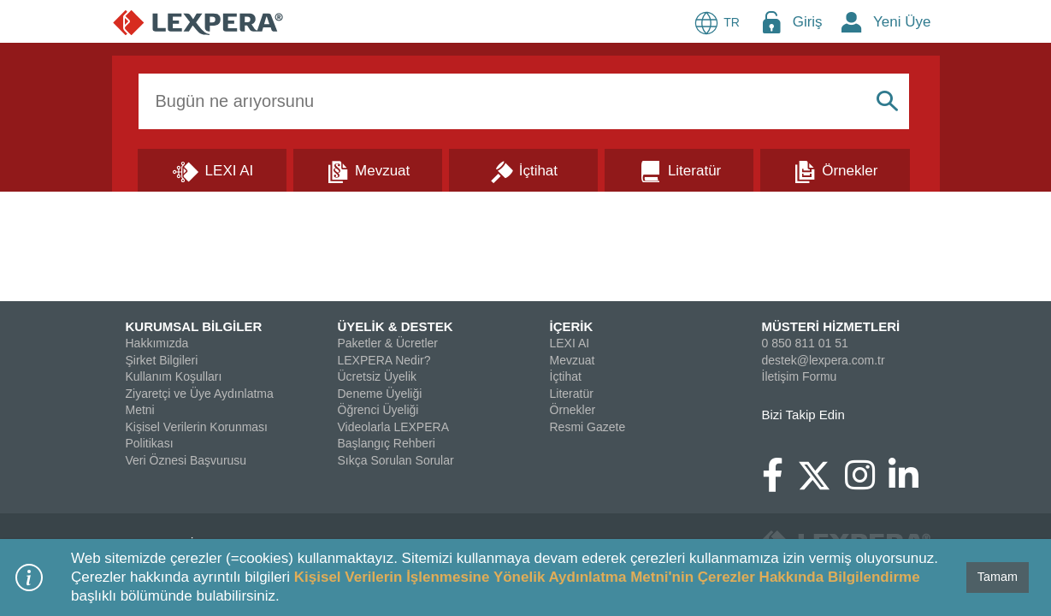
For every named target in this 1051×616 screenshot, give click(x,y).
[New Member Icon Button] (852, 22)
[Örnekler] (834, 169)
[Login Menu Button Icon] (771, 22)
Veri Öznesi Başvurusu (186, 460)
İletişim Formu (799, 376)
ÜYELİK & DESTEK (395, 326)
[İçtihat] (523, 169)
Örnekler (573, 410)
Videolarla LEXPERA (393, 427)
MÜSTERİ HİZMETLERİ (831, 326)
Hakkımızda (157, 343)
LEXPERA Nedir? (384, 360)
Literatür (571, 393)
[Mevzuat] (367, 169)
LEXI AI (570, 343)
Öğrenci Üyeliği (378, 410)
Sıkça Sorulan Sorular (396, 460)
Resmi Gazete (588, 427)
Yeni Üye (901, 22)
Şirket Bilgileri (162, 360)
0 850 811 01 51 (805, 343)
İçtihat (566, 376)
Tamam (997, 576)
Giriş (808, 22)
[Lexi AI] (212, 169)
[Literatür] (679, 169)
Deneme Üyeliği (380, 393)
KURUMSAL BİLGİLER (194, 326)
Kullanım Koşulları (174, 376)
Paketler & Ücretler (388, 343)
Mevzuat (572, 360)
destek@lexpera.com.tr (823, 360)
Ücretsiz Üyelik (377, 376)
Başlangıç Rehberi (386, 443)
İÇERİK (571, 326)
